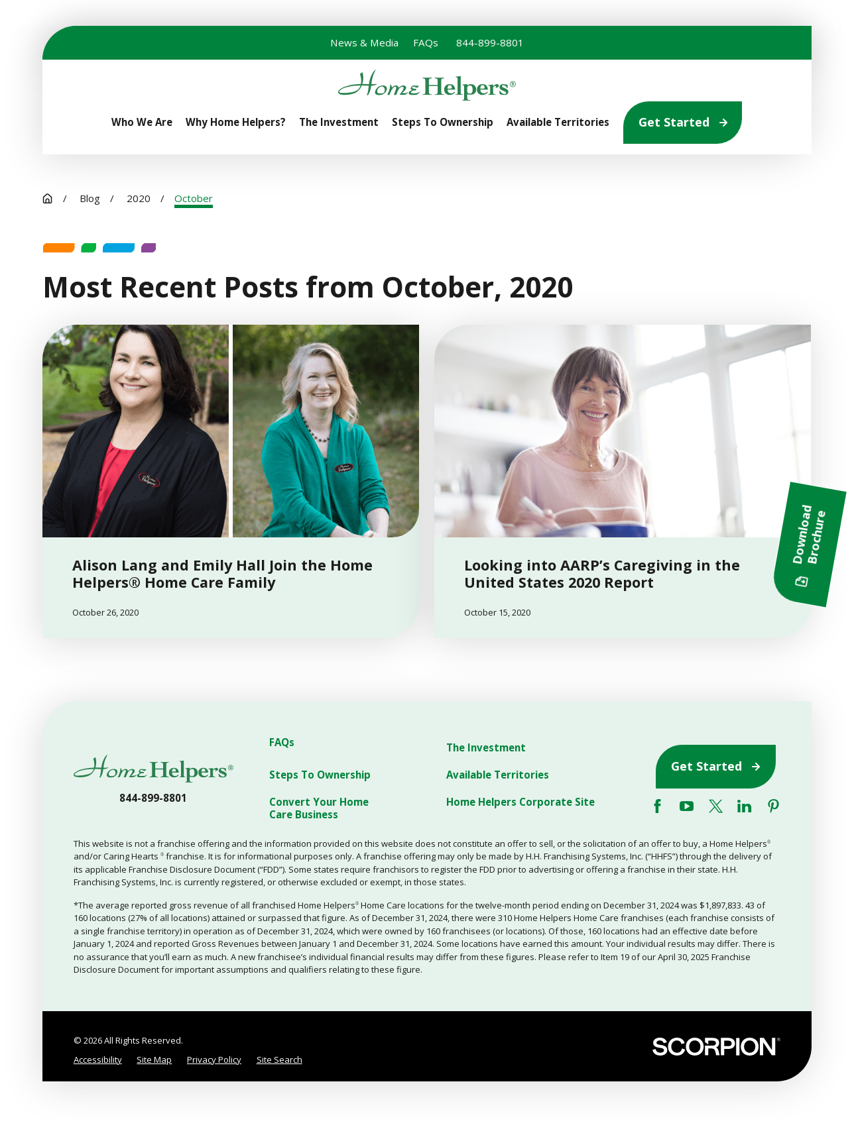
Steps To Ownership (320, 775)
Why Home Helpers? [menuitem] (236, 122)
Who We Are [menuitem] (141, 122)
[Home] (427, 85)
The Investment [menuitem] (339, 122)
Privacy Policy (214, 1059)
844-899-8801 (490, 42)
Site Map (154, 1059)
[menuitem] (98, 1059)
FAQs (425, 42)
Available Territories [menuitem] (558, 122)
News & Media (364, 42)
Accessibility (98, 1059)
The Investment (486, 747)
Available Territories (497, 775)
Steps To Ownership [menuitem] (442, 122)
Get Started (683, 122)
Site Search (279, 1059)
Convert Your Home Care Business (319, 809)
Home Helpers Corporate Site (520, 802)
